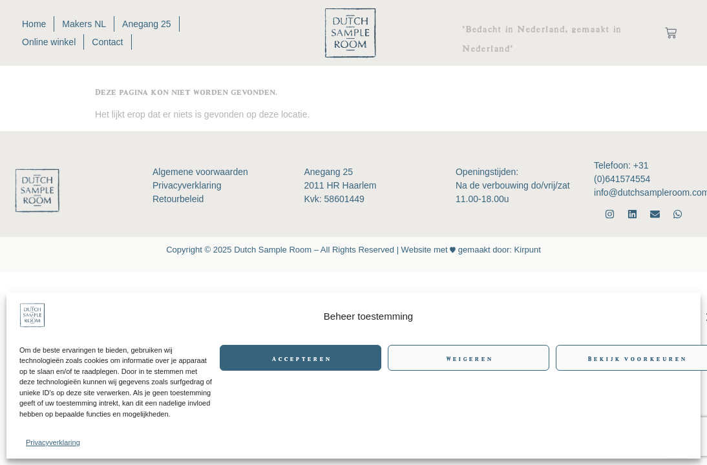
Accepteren (301, 358)
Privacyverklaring (53, 442)
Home (34, 24)
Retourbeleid (178, 199)
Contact (107, 42)
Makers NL (84, 24)
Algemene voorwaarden (200, 172)
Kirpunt (526, 249)
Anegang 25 (146, 24)
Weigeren (468, 358)
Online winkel (49, 42)
